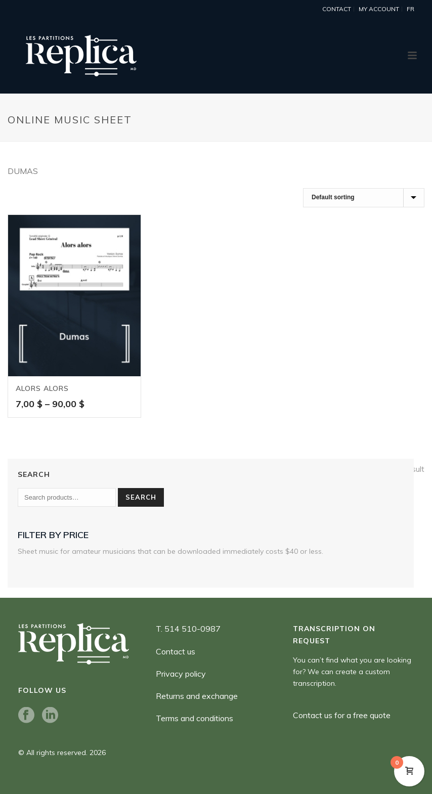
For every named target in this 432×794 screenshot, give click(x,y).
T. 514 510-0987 (188, 629)
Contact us (175, 651)
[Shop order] (363, 197)
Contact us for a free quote (342, 715)
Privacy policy (181, 674)
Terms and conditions (194, 718)
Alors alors (42, 388)
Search (140, 497)
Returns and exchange (197, 696)
